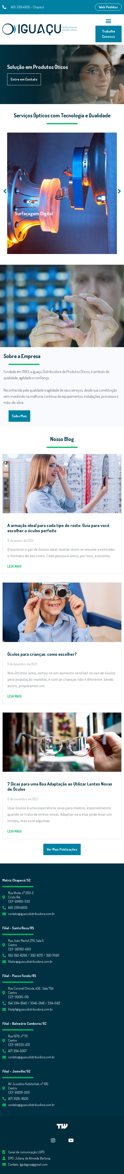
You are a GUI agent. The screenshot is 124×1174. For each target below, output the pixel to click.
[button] (108, 7)
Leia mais (14, 566)
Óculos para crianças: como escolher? (42, 654)
